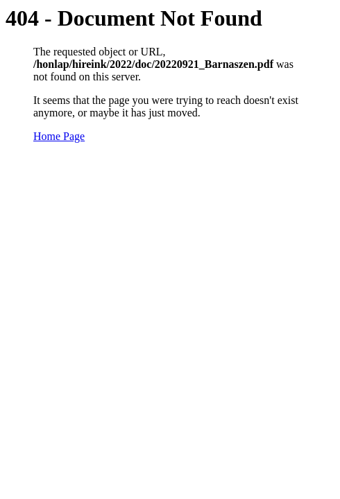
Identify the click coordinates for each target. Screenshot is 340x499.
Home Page (59, 136)
